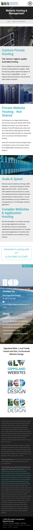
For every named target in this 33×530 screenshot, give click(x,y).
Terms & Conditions (14, 523)
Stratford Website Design (8, 483)
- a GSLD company (12, 527)
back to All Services (18, 21)
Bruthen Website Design (7, 475)
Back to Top (27, 266)
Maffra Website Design (11, 481)
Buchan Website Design (20, 475)
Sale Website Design (23, 481)
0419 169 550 (9, 299)
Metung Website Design (16, 477)
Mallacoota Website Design (12, 479)
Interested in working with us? (16, 253)
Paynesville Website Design (22, 473)
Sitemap (23, 523)
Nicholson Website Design (8, 473)
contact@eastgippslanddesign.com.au (16, 304)
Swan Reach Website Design (22, 483)
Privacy (5, 523)
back (9, 21)
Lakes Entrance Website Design (18, 471)
